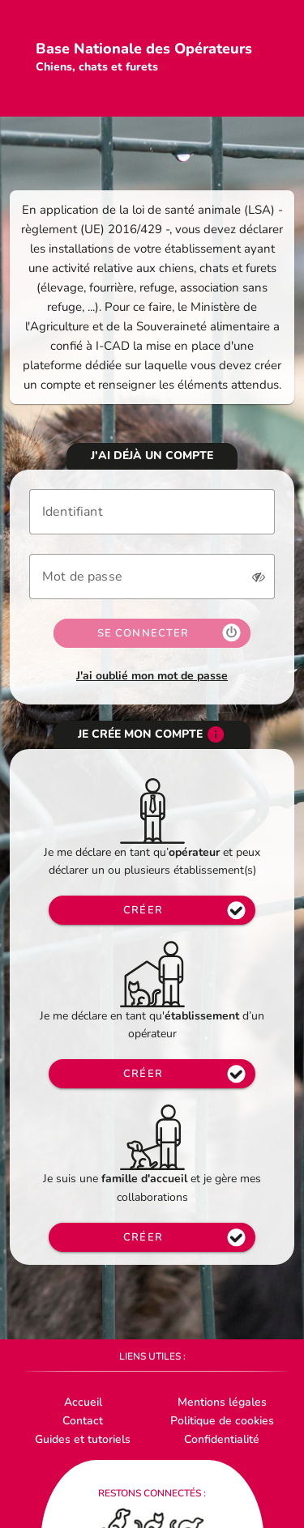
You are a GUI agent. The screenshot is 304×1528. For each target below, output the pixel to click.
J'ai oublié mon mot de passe (152, 675)
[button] (258, 576)
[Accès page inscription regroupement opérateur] (152, 910)
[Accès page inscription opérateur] (152, 1073)
